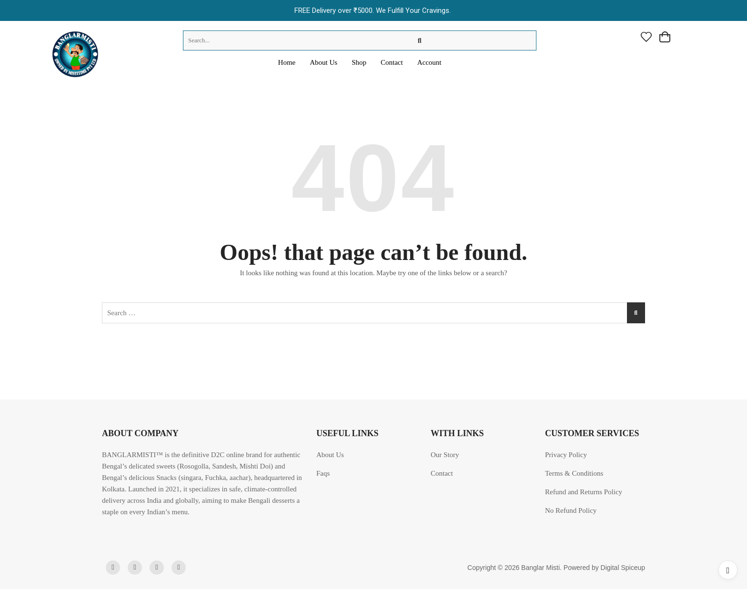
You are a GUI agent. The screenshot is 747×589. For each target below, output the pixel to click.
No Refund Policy (570, 510)
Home (287, 62)
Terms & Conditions (574, 473)
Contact (392, 62)
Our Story (445, 455)
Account (429, 62)
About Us (323, 62)
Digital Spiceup (623, 567)
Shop (359, 62)
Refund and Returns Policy (583, 492)
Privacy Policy (566, 455)
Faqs (323, 473)
